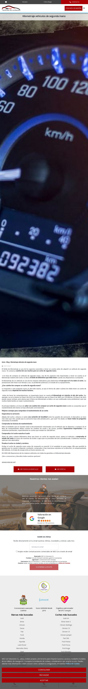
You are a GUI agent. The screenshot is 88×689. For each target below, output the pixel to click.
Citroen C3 (66, 628)
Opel (22, 652)
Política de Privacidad (64, 563)
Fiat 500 (66, 638)
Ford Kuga (66, 648)
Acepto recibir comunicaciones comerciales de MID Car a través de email (45, 551)
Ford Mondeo (66, 652)
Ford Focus (66, 645)
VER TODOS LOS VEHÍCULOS (28, 469)
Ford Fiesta (66, 642)
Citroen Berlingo (66, 625)
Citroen (22, 625)
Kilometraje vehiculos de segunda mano (24, 362)
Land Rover (22, 645)
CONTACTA (74, 2)
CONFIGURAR (44, 670)
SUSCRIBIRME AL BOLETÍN (44, 567)
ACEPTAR (44, 680)
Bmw (22, 622)
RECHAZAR (44, 675)
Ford (22, 635)
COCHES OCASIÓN (73, 8)
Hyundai (22, 642)
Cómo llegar (48, 2)
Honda (22, 638)
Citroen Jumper (66, 635)
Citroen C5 (66, 632)
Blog (8, 362)
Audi (22, 618)
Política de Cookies (73, 664)
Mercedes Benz (22, 648)
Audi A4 (66, 618)
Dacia (22, 628)
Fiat (22, 632)
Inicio (4, 362)
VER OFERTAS (60, 469)
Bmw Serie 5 (66, 622)
